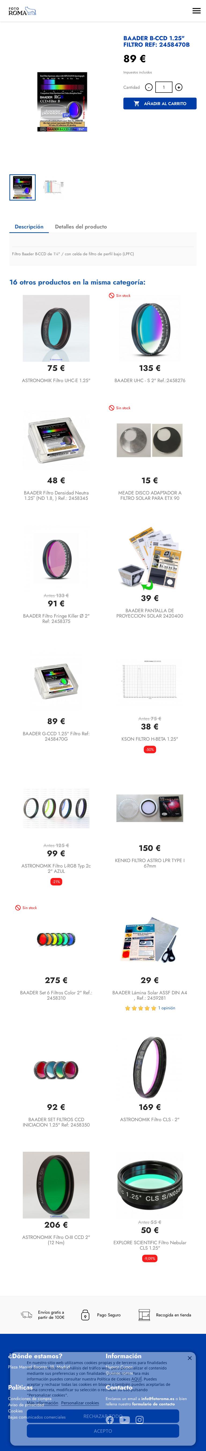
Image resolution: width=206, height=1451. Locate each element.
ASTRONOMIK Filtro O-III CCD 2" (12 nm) (56, 1240)
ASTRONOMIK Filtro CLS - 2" (149, 1119)
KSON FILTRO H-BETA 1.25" (150, 739)
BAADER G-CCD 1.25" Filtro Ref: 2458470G (56, 736)
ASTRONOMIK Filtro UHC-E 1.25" (56, 380)
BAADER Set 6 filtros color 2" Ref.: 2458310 (56, 995)
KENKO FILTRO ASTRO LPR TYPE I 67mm (150, 863)
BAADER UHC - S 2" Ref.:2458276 (150, 380)
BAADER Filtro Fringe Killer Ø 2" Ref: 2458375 (56, 618)
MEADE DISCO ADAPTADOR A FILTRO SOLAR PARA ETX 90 (150, 495)
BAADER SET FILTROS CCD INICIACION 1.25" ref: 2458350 (56, 1122)
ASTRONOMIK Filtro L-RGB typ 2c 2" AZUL (56, 868)
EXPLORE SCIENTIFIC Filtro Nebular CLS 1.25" (149, 1245)
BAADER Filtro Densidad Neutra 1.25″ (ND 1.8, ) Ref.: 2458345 (56, 495)
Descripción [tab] (29, 227)
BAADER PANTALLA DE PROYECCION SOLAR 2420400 (149, 613)
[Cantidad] (163, 87)
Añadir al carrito (160, 103)
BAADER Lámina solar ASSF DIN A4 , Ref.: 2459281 (149, 995)
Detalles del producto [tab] (81, 227)
